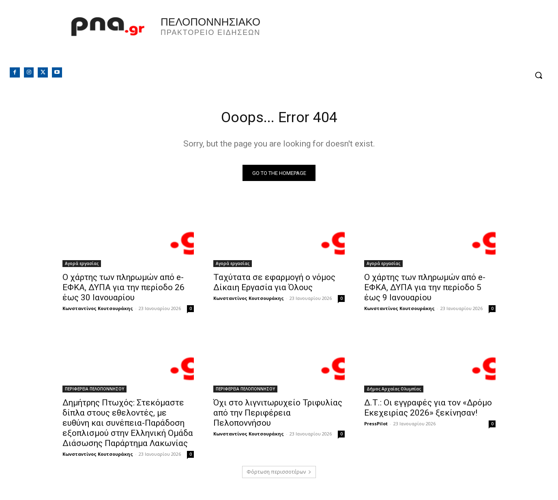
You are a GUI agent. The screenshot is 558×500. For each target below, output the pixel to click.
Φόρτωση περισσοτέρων (279, 474)
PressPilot (376, 426)
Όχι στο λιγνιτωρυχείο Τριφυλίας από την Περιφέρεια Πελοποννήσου (277, 415)
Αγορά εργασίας (82, 266)
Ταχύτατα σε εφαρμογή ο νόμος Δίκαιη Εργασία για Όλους (274, 285)
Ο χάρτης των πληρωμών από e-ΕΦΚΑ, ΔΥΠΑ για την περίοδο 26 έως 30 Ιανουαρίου (123, 290)
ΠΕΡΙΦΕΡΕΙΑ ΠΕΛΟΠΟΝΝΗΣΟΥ (94, 391)
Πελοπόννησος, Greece (392, 38)
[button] (538, 75)
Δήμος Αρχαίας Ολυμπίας (394, 391)
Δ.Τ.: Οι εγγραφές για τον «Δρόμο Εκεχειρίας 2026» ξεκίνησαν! (428, 410)
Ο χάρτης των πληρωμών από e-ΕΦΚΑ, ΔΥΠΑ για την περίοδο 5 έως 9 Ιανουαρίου (424, 290)
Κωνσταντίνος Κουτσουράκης (97, 311)
